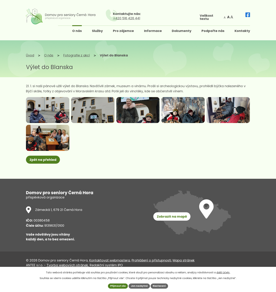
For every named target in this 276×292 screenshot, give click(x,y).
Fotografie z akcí (76, 55)
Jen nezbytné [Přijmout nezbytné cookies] (139, 285)
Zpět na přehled (44, 178)
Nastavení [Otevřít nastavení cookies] (161, 285)
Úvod (30, 55)
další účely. (223, 272)
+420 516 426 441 (172, 18)
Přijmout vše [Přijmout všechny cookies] (115, 285)
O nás (48, 55)
